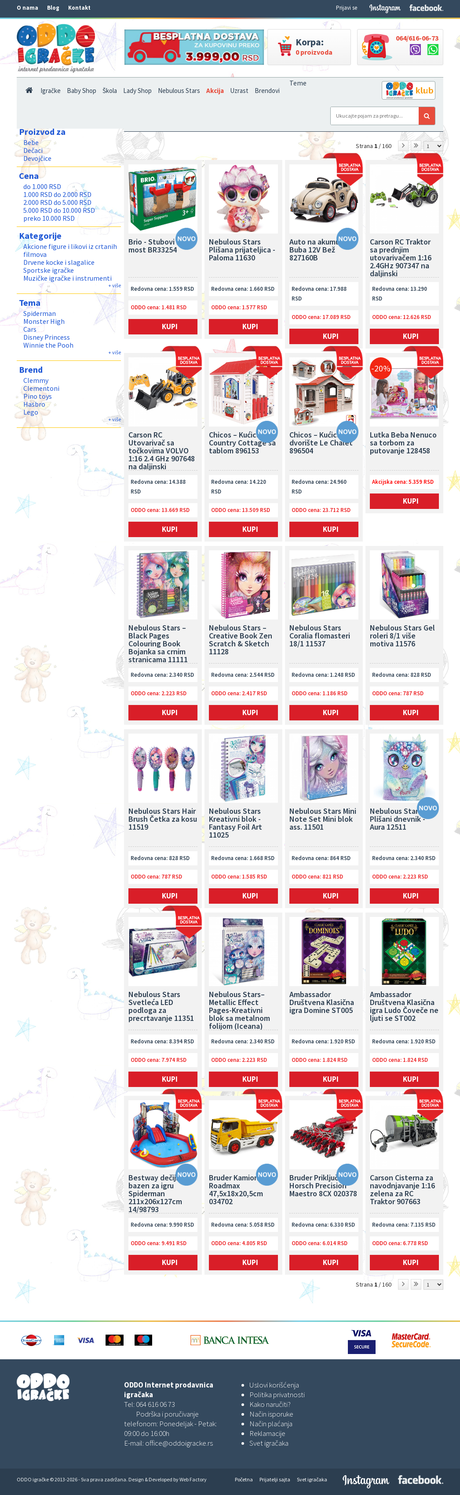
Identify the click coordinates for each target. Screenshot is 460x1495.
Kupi (170, 326)
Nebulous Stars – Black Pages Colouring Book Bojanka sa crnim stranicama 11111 (158, 644)
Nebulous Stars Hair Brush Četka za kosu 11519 (162, 819)
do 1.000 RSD (42, 186)
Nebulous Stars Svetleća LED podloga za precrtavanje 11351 (161, 1006)
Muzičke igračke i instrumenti (67, 278)
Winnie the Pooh (48, 345)
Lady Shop (137, 90)
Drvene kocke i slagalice (59, 262)
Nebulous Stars (179, 90)
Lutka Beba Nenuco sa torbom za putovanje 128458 (403, 443)
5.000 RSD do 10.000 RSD (59, 210)
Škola (109, 90)
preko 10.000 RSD (49, 218)
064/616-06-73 (417, 37)
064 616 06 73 (155, 1404)
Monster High (44, 321)
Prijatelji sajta (274, 1479)
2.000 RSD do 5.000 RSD (57, 202)
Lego (30, 412)
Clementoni (41, 388)
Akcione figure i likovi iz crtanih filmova (70, 250)
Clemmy (35, 380)
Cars (30, 329)
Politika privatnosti (277, 1394)
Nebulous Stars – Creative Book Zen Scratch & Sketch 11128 (240, 640)
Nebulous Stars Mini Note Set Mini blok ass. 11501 (322, 819)
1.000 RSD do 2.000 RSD (57, 194)
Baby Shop (81, 90)
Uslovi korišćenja (274, 1385)
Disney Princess (46, 337)
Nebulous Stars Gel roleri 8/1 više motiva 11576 (402, 636)
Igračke (50, 90)
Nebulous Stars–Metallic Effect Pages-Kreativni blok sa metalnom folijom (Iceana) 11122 (239, 1010)
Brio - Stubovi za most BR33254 (156, 246)
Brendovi (267, 90)
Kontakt (79, 7)
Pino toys (37, 396)
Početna (244, 1479)
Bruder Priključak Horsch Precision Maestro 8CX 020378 (323, 1186)
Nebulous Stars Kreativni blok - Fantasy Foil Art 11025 (235, 823)
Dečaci (33, 150)
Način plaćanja (270, 1423)
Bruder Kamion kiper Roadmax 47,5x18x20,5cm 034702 (243, 1190)
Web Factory (193, 1479)
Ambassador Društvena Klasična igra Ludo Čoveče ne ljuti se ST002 (404, 1006)
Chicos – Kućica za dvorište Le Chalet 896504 (321, 443)
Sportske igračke (48, 270)
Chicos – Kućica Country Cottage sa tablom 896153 (242, 443)
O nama (27, 7)
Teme (298, 82)
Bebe (31, 142)
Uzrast (239, 90)
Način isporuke (271, 1414)
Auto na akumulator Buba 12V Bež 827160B (322, 250)
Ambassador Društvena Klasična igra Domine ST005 (321, 1002)
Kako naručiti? (270, 1404)
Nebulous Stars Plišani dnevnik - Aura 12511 (397, 819)
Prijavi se (346, 7)
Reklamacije (267, 1433)
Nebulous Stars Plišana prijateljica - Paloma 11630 (242, 250)
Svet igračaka (268, 1443)
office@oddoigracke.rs (179, 1443)
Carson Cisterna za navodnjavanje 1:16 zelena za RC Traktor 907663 (402, 1190)
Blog (53, 7)
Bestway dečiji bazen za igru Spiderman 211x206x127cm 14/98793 (155, 1193)
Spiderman (39, 313)
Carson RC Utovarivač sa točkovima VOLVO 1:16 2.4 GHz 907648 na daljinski (161, 451)
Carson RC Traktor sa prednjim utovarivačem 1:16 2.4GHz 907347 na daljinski (400, 258)
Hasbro (34, 404)
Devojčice (37, 158)
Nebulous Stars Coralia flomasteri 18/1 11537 (319, 636)
